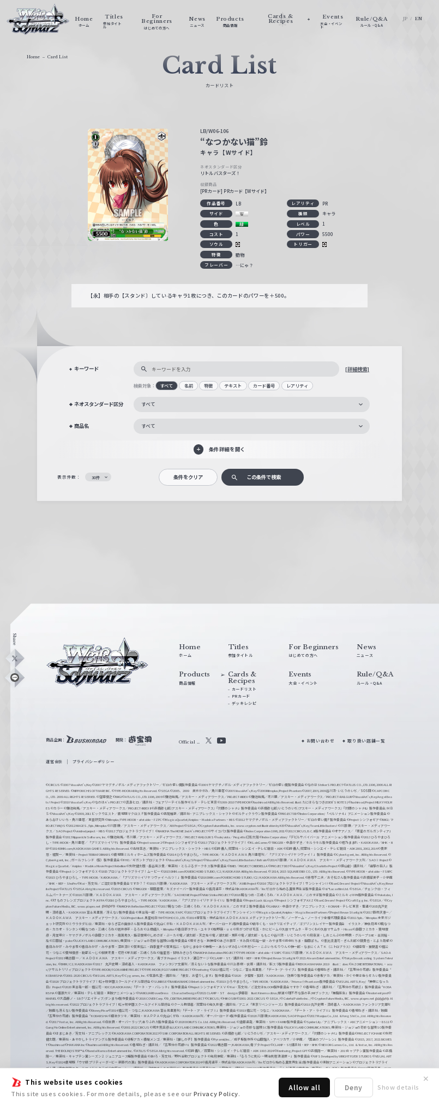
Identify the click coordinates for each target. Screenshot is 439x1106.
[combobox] (252, 404)
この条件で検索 (263, 477)
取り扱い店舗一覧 (366, 741)
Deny (354, 1087)
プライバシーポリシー (94, 761)
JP (405, 18)
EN (418, 18)
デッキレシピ (244, 703)
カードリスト (244, 689)
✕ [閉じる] (426, 1078)
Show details (398, 1087)
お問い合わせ (320, 741)
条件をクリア (188, 477)
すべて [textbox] (148, 404)
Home (33, 57)
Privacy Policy (216, 1093)
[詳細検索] (357, 369)
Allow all (304, 1087)
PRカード (241, 696)
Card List (57, 57)
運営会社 (54, 761)
